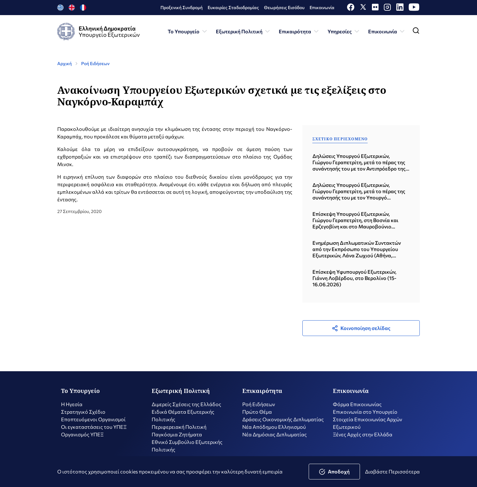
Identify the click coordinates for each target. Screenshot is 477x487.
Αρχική (64, 63)
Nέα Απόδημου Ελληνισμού (274, 430)
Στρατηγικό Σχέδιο (83, 415)
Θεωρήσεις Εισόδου (284, 7)
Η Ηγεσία (71, 408)
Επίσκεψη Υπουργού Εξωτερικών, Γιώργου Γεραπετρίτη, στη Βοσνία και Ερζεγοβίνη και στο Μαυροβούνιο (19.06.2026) (355, 220)
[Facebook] (350, 8)
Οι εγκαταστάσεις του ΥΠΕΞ (93, 430)
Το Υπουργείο (188, 31)
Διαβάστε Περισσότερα (392, 471)
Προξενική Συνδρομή (181, 7)
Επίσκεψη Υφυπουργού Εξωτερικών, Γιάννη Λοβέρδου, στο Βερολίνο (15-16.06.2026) (354, 278)
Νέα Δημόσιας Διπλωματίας (274, 438)
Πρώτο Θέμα (257, 415)
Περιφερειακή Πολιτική (179, 430)
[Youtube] (414, 8)
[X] (363, 8)
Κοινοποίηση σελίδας (361, 328)
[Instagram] (387, 8)
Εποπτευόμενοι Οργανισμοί (93, 423)
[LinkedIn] (400, 8)
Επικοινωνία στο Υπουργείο (365, 415)
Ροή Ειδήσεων (95, 63)
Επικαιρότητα (299, 31)
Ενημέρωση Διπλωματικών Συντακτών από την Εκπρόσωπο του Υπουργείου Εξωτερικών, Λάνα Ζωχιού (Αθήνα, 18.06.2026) (356, 249)
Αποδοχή (334, 471)
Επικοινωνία (322, 7)
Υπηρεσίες (344, 31)
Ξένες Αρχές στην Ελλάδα (362, 438)
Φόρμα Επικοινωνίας (357, 408)
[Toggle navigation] (416, 32)
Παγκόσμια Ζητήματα (177, 438)
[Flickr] (375, 8)
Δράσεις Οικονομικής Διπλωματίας (283, 423)
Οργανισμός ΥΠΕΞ (82, 438)
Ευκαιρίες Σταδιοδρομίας (233, 7)
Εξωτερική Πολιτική (243, 31)
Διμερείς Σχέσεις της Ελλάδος (186, 408)
